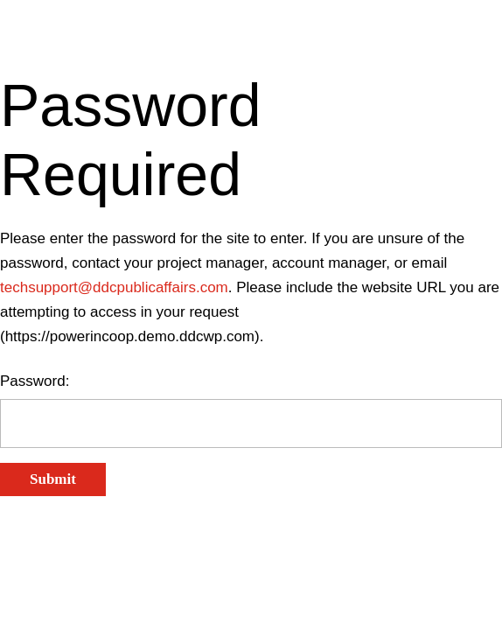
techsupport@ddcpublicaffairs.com (114, 287)
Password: (34, 381)
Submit (53, 479)
